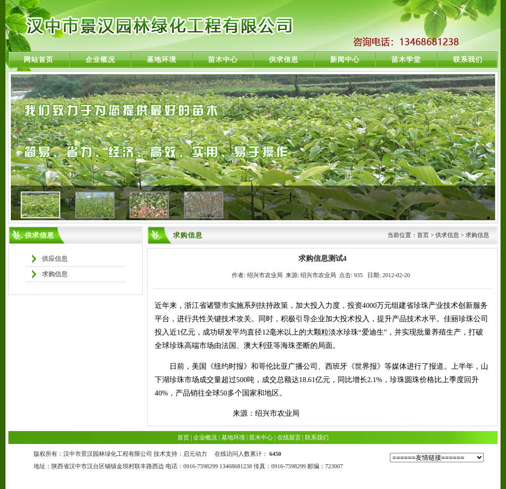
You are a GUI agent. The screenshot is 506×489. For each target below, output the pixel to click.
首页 (183, 437)
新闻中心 (345, 59)
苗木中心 (223, 59)
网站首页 (38, 59)
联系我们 (468, 59)
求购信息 (55, 274)
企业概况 (100, 59)
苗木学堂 (406, 59)
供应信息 (55, 258)
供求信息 (283, 59)
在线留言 (289, 437)
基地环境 (161, 59)
